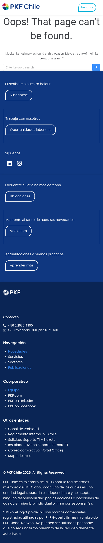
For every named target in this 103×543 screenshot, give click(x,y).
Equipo (13, 390)
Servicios (15, 357)
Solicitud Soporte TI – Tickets (31, 440)
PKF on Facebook (22, 406)
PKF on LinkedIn (20, 401)
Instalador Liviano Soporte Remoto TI (38, 445)
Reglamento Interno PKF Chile (32, 434)
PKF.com (15, 395)
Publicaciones (19, 368)
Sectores (15, 362)
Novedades (17, 351)
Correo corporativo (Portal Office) (35, 450)
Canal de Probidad (23, 429)
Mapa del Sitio (19, 456)
